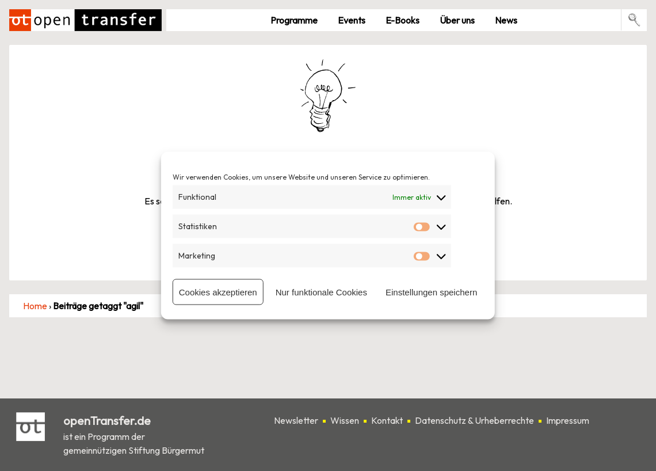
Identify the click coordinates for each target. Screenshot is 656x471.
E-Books (402, 20)
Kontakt (387, 420)
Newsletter (296, 420)
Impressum (567, 420)
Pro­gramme (294, 20)
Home (35, 306)
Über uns (457, 20)
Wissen (344, 420)
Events (351, 20)
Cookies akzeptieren (218, 292)
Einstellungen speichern (431, 292)
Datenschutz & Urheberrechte (474, 420)
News (506, 20)
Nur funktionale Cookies (321, 292)
